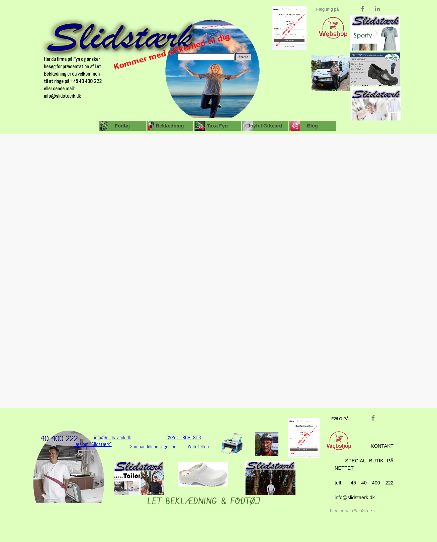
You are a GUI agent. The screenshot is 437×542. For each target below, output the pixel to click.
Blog (312, 125)
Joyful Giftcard (265, 125)
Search (243, 57)
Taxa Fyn (217, 125)
